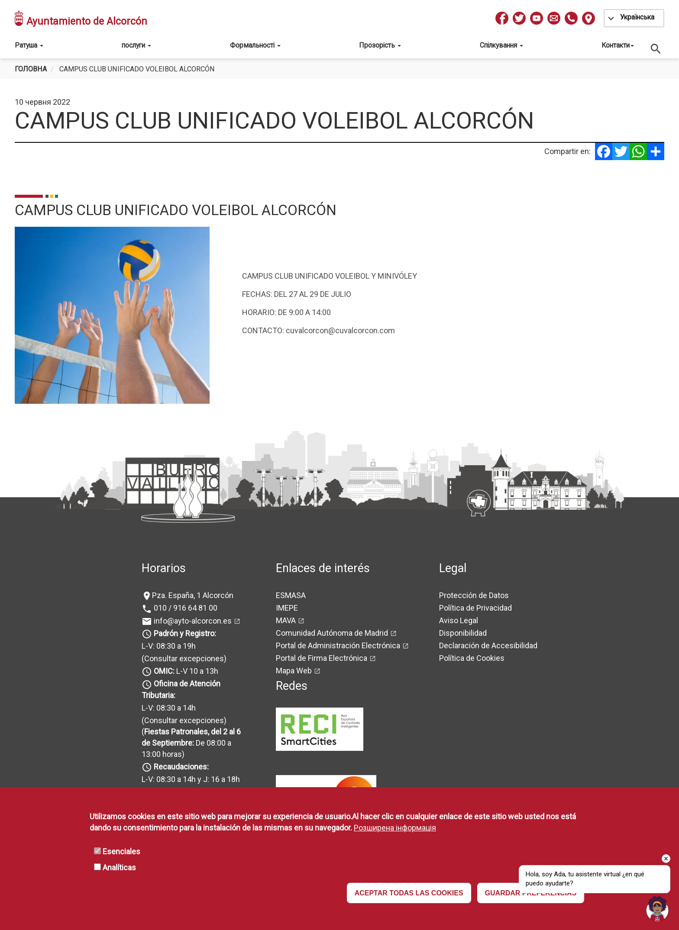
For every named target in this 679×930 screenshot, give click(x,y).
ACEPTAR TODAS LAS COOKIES (409, 893)
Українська (637, 17)
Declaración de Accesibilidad (488, 645)
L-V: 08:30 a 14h (169, 707)
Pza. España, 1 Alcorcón (192, 595)
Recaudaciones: (181, 766)
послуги (136, 45)
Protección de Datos (474, 595)
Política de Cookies (471, 658)
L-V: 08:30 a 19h (169, 645)
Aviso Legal (458, 620)
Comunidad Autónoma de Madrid (332, 632)
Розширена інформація (395, 827)
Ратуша (29, 45)
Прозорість (380, 45)
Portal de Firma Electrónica (321, 658)
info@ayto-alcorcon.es (192, 620)
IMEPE (287, 607)
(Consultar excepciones (183, 658)
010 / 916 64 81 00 (184, 607)
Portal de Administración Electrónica (338, 645)
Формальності (255, 45)
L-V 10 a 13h (185, 671)
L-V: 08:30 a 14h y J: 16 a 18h (191, 779)
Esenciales (121, 851)
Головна (31, 69)
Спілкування (501, 45)
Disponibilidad (463, 632)
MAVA (286, 620)
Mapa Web (294, 670)
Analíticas (119, 867)
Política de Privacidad (475, 607)
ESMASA (291, 595)
